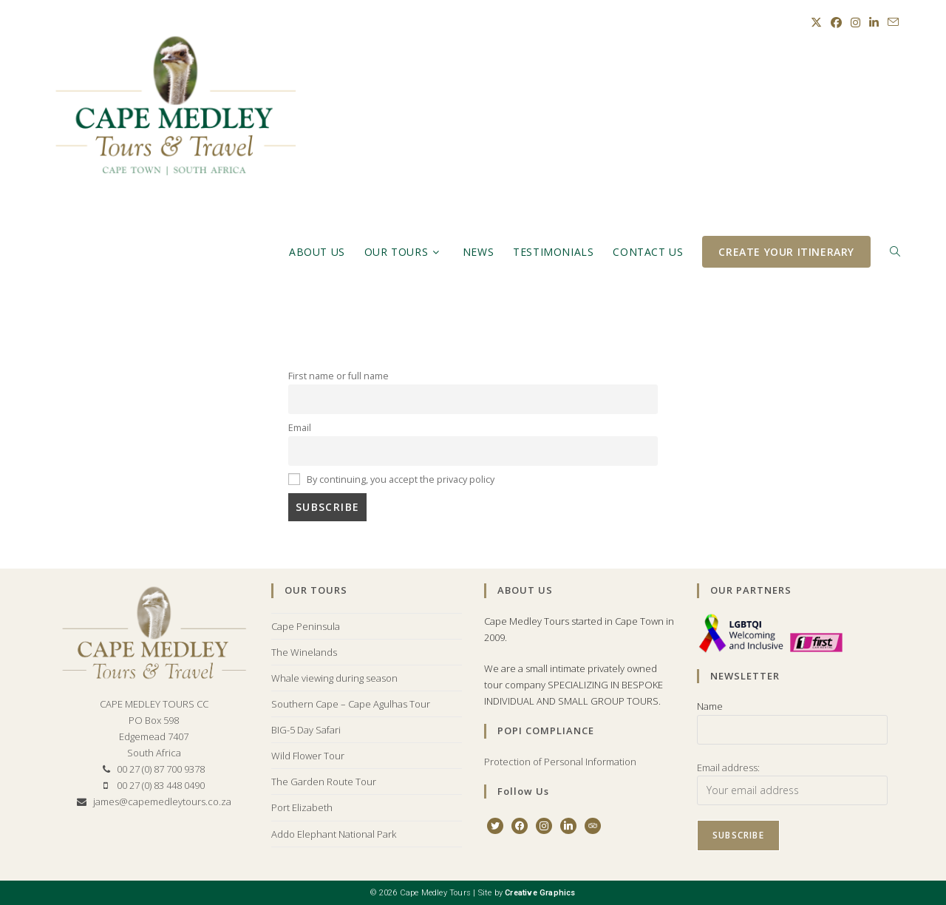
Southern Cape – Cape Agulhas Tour (350, 704)
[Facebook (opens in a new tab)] (836, 22)
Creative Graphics (540, 893)
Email (299, 427)
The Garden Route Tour (323, 781)
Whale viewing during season (334, 678)
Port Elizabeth (302, 807)
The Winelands (304, 652)
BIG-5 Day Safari (306, 729)
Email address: (728, 767)
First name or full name (338, 376)
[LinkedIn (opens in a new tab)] (874, 22)
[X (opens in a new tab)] (816, 22)
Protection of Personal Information (560, 761)
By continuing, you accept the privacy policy (391, 479)
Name (710, 706)
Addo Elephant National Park (333, 834)
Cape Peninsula (305, 626)
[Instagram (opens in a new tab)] (855, 22)
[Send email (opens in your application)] (891, 22)
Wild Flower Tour (307, 755)
